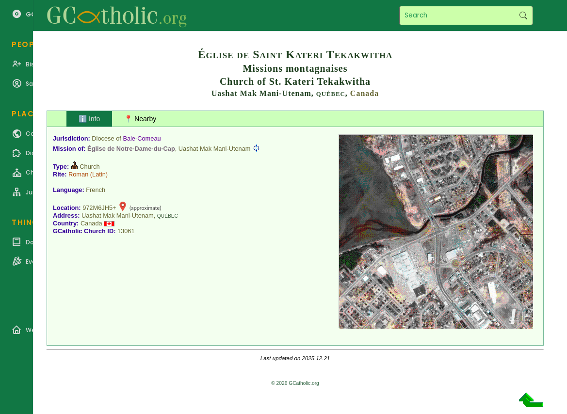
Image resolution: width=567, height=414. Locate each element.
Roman (78, 174)
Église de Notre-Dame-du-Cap (131, 148)
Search (523, 15)
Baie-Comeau (142, 138)
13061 (126, 231)
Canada (364, 93)
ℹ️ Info (89, 119)
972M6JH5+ (99, 207)
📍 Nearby (140, 119)
